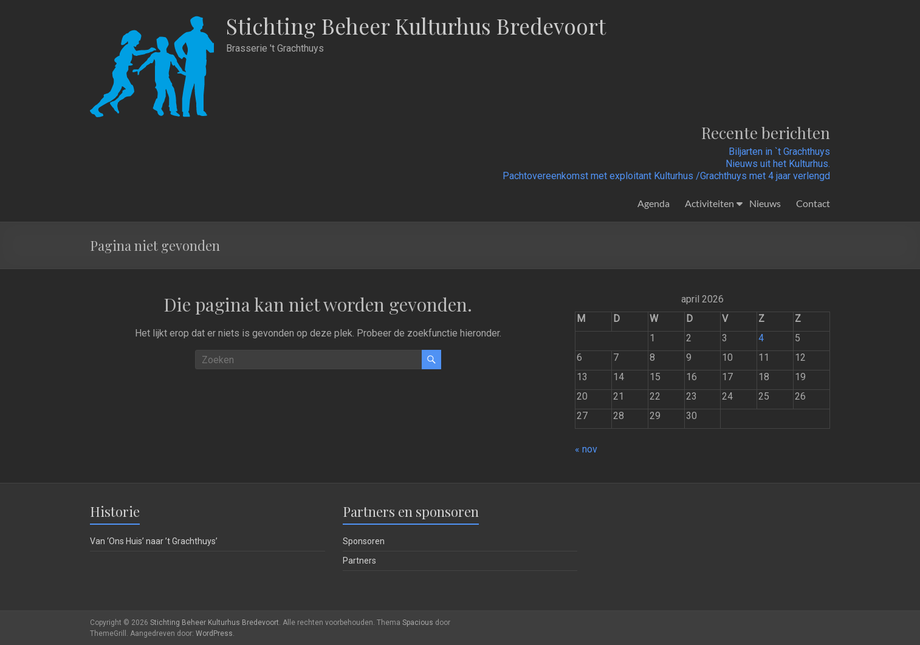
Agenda (653, 203)
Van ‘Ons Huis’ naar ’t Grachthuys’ (154, 541)
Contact (813, 203)
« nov (586, 449)
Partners (359, 560)
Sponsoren (364, 541)
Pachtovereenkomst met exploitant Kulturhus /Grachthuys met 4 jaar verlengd (666, 176)
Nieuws (765, 203)
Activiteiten (709, 203)
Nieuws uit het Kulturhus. (778, 163)
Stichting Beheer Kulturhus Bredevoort (419, 26)
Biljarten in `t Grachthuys (779, 151)
